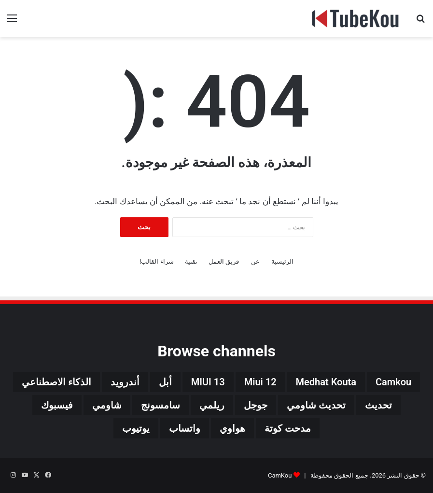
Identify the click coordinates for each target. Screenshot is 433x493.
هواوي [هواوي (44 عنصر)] (232, 428)
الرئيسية (282, 261)
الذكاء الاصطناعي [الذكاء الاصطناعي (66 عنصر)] (56, 382)
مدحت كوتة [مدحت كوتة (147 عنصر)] (288, 428)
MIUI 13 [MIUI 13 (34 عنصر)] (208, 382)
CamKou (280, 475)
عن (255, 261)
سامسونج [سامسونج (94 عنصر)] (160, 405)
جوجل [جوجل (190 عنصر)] (255, 405)
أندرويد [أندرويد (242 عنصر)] (125, 382)
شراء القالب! (157, 261)
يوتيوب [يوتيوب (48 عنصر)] (136, 428)
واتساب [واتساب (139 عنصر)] (184, 428)
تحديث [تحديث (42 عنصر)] (378, 405)
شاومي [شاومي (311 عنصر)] (107, 405)
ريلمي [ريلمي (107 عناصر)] (211, 405)
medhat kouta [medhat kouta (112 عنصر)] (326, 382)
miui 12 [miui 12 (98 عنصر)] (260, 382)
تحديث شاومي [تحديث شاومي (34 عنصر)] (316, 405)
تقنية (191, 261)
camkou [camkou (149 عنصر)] (393, 382)
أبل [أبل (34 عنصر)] (165, 382)
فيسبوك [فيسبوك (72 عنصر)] (57, 405)
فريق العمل (224, 261)
